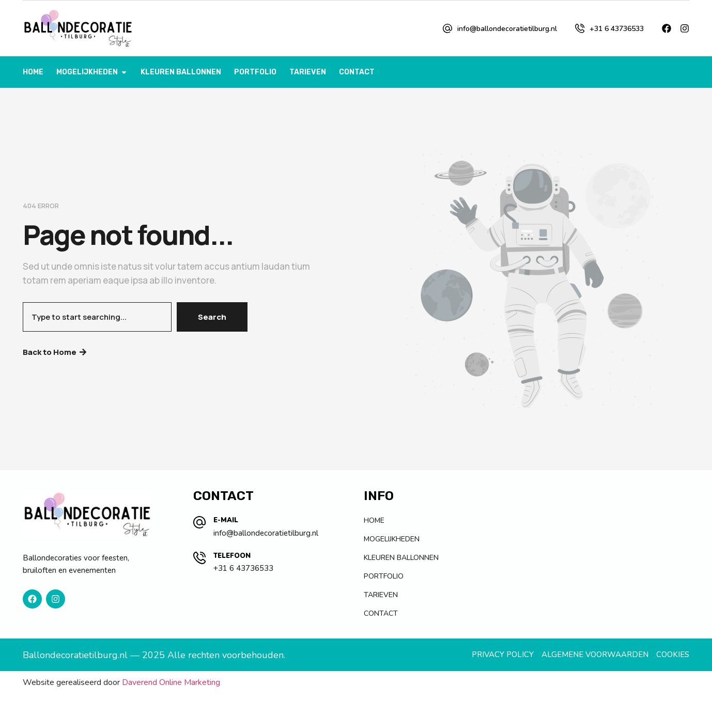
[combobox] (97, 317)
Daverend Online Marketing (171, 682)
